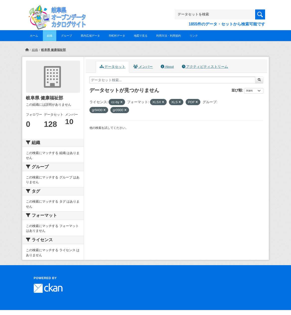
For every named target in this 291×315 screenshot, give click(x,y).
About (167, 67)
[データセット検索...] (172, 80)
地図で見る (140, 35)
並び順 (236, 90)
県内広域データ (90, 35)
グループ (66, 35)
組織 (49, 35)
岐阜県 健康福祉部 (53, 50)
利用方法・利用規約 (168, 35)
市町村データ (117, 35)
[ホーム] (27, 50)
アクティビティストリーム (205, 67)
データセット (113, 67)
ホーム (34, 35)
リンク (194, 35)
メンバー (143, 67)
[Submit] (259, 80)
